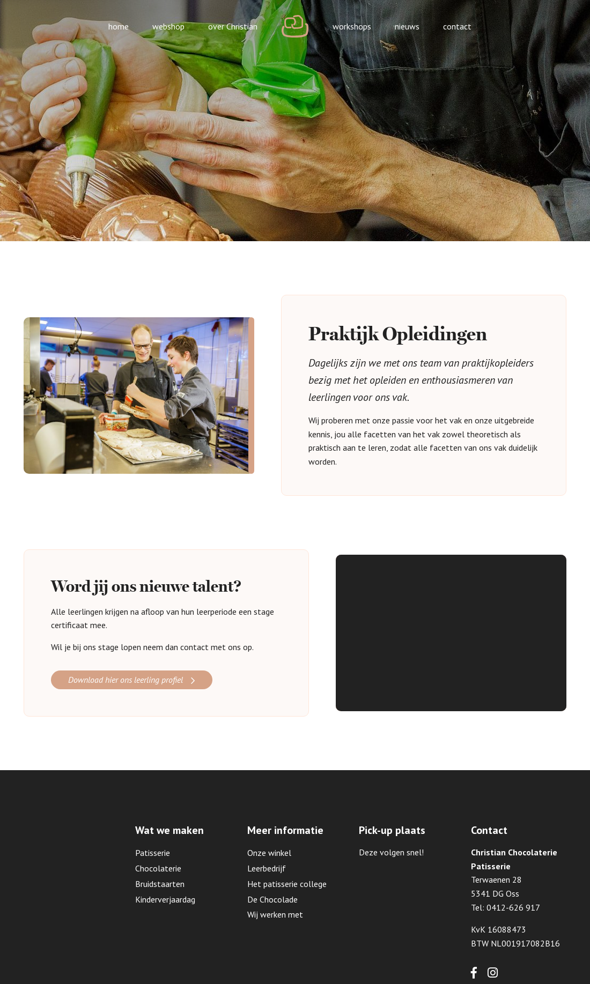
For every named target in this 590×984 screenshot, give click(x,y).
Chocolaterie (158, 868)
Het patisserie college (287, 883)
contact (457, 26)
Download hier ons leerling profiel (125, 679)
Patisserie (152, 852)
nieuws (407, 26)
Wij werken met (275, 914)
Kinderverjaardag (165, 899)
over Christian (232, 26)
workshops (352, 26)
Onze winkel (269, 852)
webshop (168, 26)
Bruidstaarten (160, 883)
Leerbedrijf (266, 868)
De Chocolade (272, 899)
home (118, 26)
